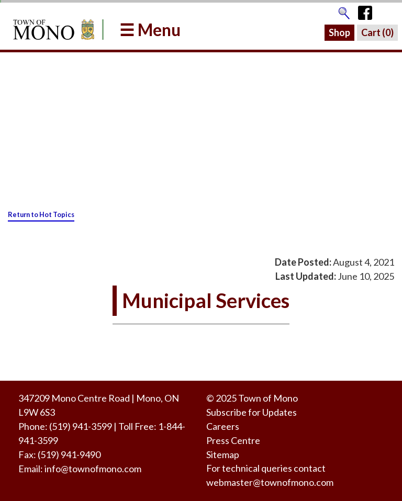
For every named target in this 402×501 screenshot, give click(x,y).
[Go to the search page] (343, 10)
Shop (339, 32)
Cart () (377, 32)
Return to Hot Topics (41, 214)
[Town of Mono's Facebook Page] (369, 10)
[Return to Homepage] (52, 29)
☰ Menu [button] (150, 29)
